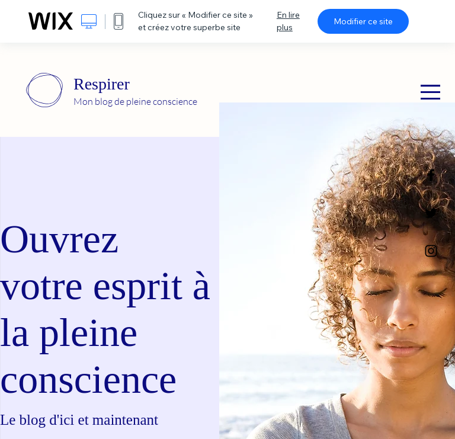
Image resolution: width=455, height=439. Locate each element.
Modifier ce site (363, 21)
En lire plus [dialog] (288, 21)
